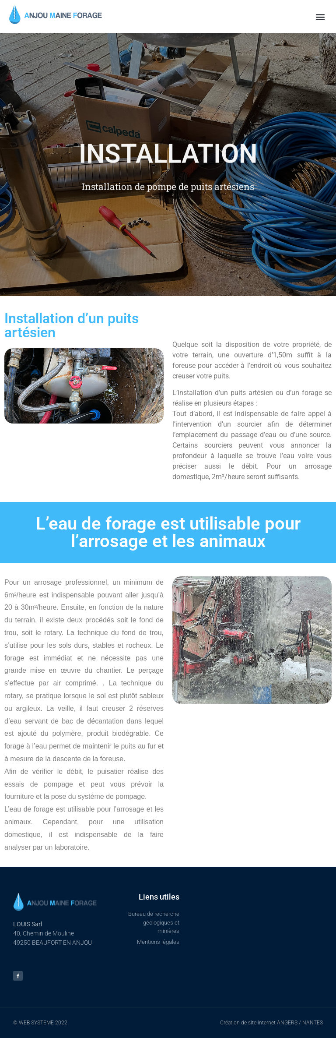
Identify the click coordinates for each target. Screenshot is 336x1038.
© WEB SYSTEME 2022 (40, 1023)
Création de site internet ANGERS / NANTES (271, 1023)
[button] (320, 16)
